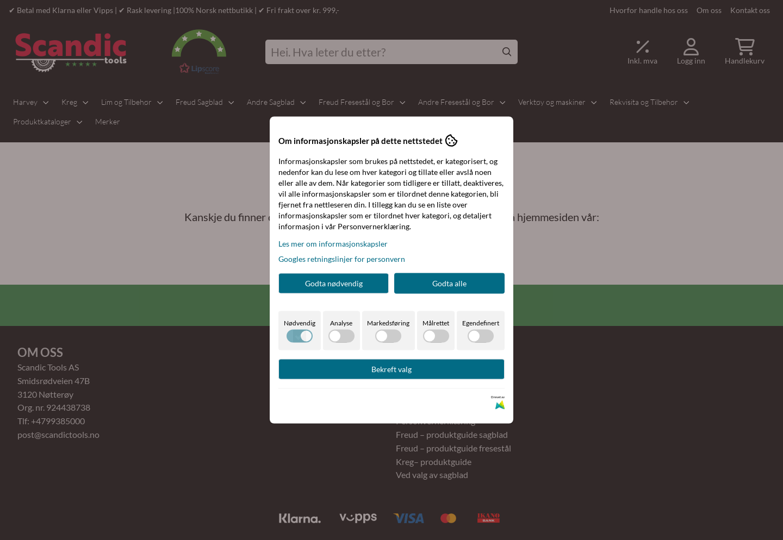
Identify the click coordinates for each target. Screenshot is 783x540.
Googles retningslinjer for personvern (341, 258)
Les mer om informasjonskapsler (333, 243)
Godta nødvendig (334, 283)
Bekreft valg (391, 369)
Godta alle (449, 283)
